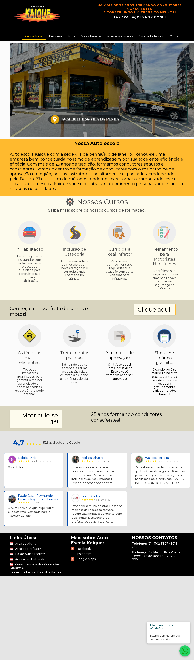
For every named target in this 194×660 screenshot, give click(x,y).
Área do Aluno (25, 543)
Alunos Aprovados (120, 36)
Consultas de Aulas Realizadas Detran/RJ (34, 566)
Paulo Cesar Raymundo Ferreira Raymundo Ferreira (38, 497)
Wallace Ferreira (157, 458)
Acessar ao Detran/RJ (30, 559)
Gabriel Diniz (27, 458)
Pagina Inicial (33, 36)
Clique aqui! (155, 309)
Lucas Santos (90, 496)
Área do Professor (28, 549)
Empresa (55, 36)
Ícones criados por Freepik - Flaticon (36, 572)
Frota (71, 36)
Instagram (83, 554)
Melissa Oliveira (92, 458)
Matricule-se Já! (40, 419)
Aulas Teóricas (91, 36)
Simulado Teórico (151, 36)
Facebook (83, 549)
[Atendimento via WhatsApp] (184, 650)
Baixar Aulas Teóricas (30, 554)
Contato (176, 36)
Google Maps (86, 559)
